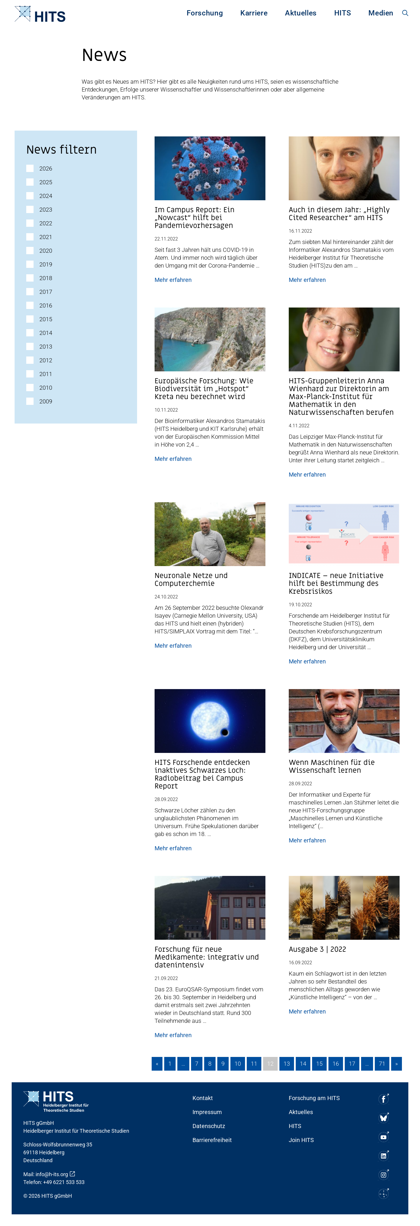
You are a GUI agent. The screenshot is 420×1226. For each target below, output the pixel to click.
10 (238, 1063)
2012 (45, 360)
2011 (45, 373)
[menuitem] (205, 13)
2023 (45, 209)
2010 (45, 387)
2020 (45, 250)
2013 (45, 346)
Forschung (205, 13)
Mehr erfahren (173, 279)
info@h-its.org (52, 1174)
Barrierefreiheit (212, 1140)
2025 (45, 182)
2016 (45, 305)
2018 (45, 278)
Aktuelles (301, 13)
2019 (45, 264)
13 (287, 1063)
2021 (45, 236)
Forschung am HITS (314, 1098)
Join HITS (301, 1140)
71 (382, 1063)
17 (352, 1063)
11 (254, 1063)
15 (319, 1063)
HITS (342, 13)
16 (335, 1063)
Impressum (207, 1112)
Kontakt (202, 1098)
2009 (45, 401)
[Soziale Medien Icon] (383, 1099)
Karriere (253, 13)
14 (303, 1063)
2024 (45, 195)
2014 (45, 332)
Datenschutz (208, 1126)
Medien (380, 13)
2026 (45, 168)
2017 (45, 291)
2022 (45, 223)
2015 (45, 319)
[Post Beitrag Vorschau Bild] (210, 170)
